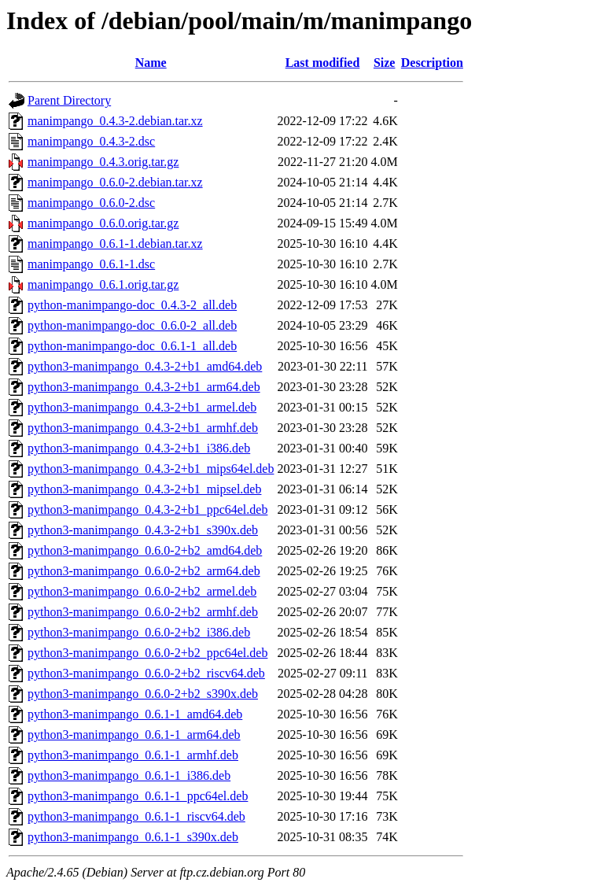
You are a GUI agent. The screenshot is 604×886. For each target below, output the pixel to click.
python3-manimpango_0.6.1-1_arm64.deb (134, 734)
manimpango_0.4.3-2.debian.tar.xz (115, 120)
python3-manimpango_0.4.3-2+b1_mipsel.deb (144, 489)
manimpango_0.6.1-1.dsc (91, 264)
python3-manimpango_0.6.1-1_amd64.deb (135, 714)
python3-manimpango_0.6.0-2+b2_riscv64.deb (146, 673)
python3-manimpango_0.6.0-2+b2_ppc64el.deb (147, 652)
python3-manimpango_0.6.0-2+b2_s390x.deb (143, 693)
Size (385, 62)
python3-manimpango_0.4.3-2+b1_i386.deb (139, 448)
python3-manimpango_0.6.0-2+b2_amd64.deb (145, 550)
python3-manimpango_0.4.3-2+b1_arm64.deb (144, 386)
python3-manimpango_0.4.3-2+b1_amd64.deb (145, 366)
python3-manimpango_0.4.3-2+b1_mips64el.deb (151, 468)
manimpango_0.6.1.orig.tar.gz (103, 284)
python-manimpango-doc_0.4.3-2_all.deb (132, 305)
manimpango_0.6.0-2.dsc (91, 202)
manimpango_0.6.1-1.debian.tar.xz (115, 243)
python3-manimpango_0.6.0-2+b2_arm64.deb (144, 571)
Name (151, 62)
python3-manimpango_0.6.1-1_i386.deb (129, 775)
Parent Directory (69, 100)
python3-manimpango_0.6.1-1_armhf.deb (133, 755)
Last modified (322, 62)
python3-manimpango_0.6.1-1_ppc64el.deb (138, 796)
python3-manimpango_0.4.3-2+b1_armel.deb (142, 407)
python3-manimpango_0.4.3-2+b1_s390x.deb (143, 530)
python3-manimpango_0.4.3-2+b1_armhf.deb (143, 427)
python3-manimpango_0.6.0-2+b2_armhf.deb (143, 611)
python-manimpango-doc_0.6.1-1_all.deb (132, 346)
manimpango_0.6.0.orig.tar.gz (103, 223)
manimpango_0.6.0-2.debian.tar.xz (115, 182)
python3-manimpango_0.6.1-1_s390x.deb (133, 837)
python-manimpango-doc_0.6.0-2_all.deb (132, 325)
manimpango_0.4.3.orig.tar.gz (103, 161)
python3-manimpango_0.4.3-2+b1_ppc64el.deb (147, 509)
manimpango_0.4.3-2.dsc (91, 141)
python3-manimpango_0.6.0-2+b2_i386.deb (139, 632)
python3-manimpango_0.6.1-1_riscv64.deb (136, 816)
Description (432, 62)
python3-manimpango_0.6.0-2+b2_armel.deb (142, 591)
